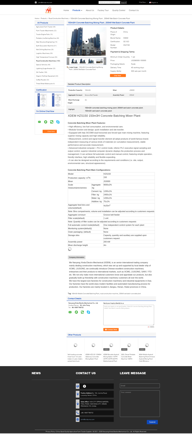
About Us (90, 10)
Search (123, 3)
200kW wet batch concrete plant (130, 293)
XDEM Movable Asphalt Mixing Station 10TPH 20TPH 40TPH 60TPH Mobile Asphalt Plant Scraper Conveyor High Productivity (111, 360)
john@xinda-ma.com (45, 2)
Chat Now (119, 75)
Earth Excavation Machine (45, 46)
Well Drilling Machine (43, 49)
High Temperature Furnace (45, 57)
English (155, 3)
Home (66, 10)
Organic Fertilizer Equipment (45, 76)
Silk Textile (39, 72)
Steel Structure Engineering (45, 42)
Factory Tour (103, 10)
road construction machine (109, 293)
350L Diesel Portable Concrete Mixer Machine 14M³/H (128, 357)
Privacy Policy (50, 431)
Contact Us (134, 10)
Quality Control (118, 10)
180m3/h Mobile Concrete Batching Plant (85, 293)
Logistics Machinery (43, 53)
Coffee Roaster (41, 80)
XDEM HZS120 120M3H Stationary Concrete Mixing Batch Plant (93, 357)
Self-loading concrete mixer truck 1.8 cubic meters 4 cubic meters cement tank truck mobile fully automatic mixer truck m (75, 360)
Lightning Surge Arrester (44, 68)
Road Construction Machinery (59, 18)
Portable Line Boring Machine (46, 38)
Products (76, 10)
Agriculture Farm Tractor (44, 27)
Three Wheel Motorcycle (44, 83)
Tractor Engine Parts (43, 34)
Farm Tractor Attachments (44, 30)
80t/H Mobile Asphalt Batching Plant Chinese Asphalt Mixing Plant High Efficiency (147, 358)
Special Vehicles (41, 65)
